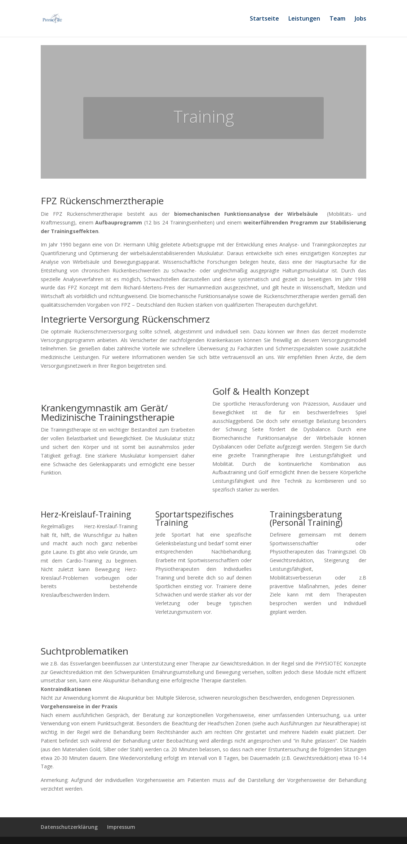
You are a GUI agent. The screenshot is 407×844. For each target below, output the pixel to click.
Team (337, 19)
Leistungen (304, 19)
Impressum (121, 826)
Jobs (360, 19)
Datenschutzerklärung (69, 826)
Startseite (264, 19)
